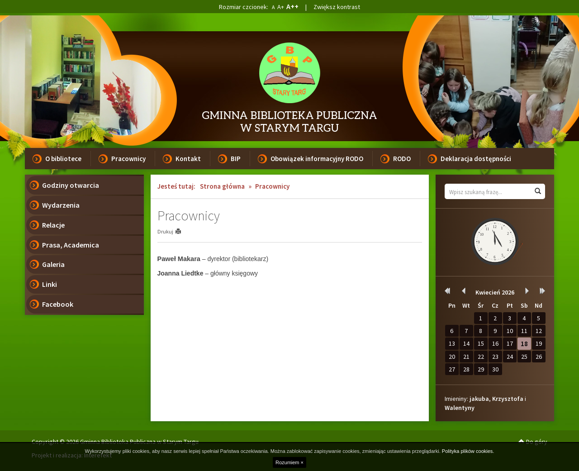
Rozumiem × (289, 462)
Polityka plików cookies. (468, 451)
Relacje (53, 224)
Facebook (57, 304)
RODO (402, 158)
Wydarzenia (61, 204)
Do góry (532, 442)
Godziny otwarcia (70, 185)
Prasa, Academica (70, 244)
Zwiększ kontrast (336, 7)
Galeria (53, 264)
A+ (280, 7)
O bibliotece (63, 158)
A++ (292, 6)
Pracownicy (128, 158)
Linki (49, 284)
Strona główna (222, 186)
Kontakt (188, 158)
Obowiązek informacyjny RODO (317, 158)
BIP (236, 158)
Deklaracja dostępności (476, 158)
